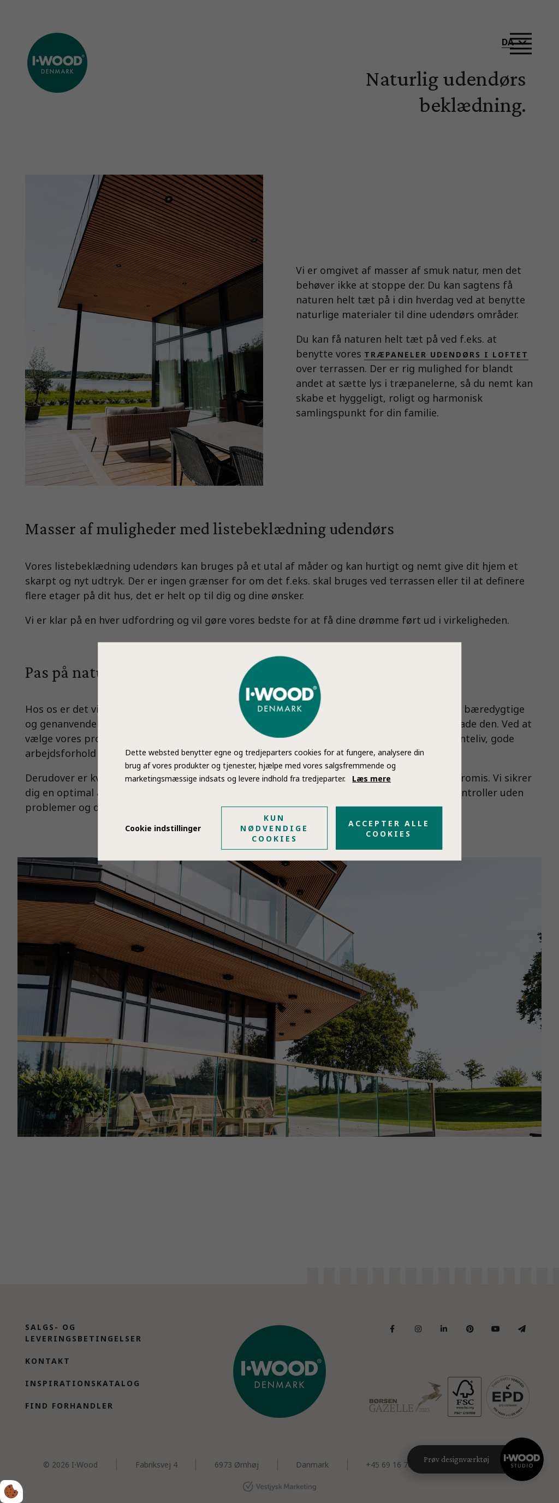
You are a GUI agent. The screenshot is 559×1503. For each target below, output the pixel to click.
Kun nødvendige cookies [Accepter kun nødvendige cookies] (274, 828)
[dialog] (279, 751)
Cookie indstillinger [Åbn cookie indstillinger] (163, 828)
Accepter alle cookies (389, 828)
